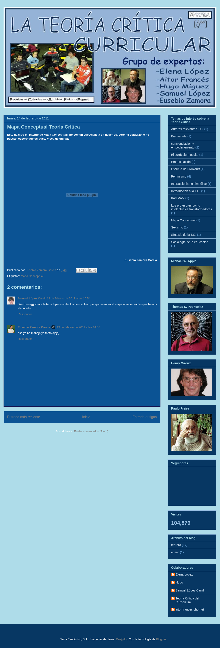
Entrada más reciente (23, 417)
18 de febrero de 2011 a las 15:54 (68, 298)
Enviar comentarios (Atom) (91, 431)
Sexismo (177, 227)
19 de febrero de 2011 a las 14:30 (78, 327)
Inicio (86, 417)
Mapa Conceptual (32, 276)
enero (175, 552)
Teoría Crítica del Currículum (187, 600)
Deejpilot (121, 639)
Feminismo (178, 176)
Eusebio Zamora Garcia (34, 327)
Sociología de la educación (189, 242)
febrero (176, 545)
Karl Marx (177, 198)
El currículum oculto (184, 154)
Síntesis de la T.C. (183, 234)
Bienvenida (178, 136)
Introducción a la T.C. (185, 191)
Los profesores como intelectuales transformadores (191, 207)
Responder (25, 314)
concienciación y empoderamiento (182, 145)
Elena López (184, 574)
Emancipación (181, 162)
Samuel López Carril (32, 298)
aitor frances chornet (190, 609)
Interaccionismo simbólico (189, 183)
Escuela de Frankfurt (185, 169)
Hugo (179, 582)
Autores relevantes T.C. (187, 129)
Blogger (161, 639)
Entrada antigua (144, 417)
